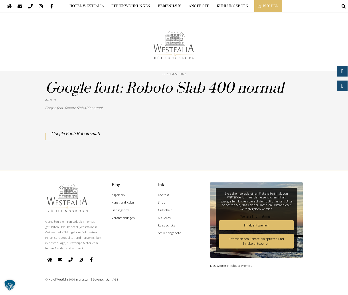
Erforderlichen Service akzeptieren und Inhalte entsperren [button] (256, 241)
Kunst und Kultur (123, 202)
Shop (161, 202)
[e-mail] (19, 5)
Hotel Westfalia (86, 6)
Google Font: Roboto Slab (75, 134)
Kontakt (163, 195)
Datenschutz (101, 279)
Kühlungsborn (233, 6)
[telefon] (30, 5)
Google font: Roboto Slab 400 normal (164, 88)
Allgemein (118, 195)
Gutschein (165, 210)
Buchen (268, 6)
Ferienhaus (170, 6)
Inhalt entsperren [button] (256, 225)
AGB (115, 279)
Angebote (199, 6)
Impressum (82, 279)
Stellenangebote (169, 233)
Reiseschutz (166, 225)
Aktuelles (164, 218)
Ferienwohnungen (130, 6)
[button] (10, 285)
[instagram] (41, 5)
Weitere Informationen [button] (257, 216)
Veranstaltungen (123, 218)
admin (50, 100)
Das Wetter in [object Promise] (231, 265)
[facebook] (51, 5)
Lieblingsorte (121, 210)
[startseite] (9, 5)
